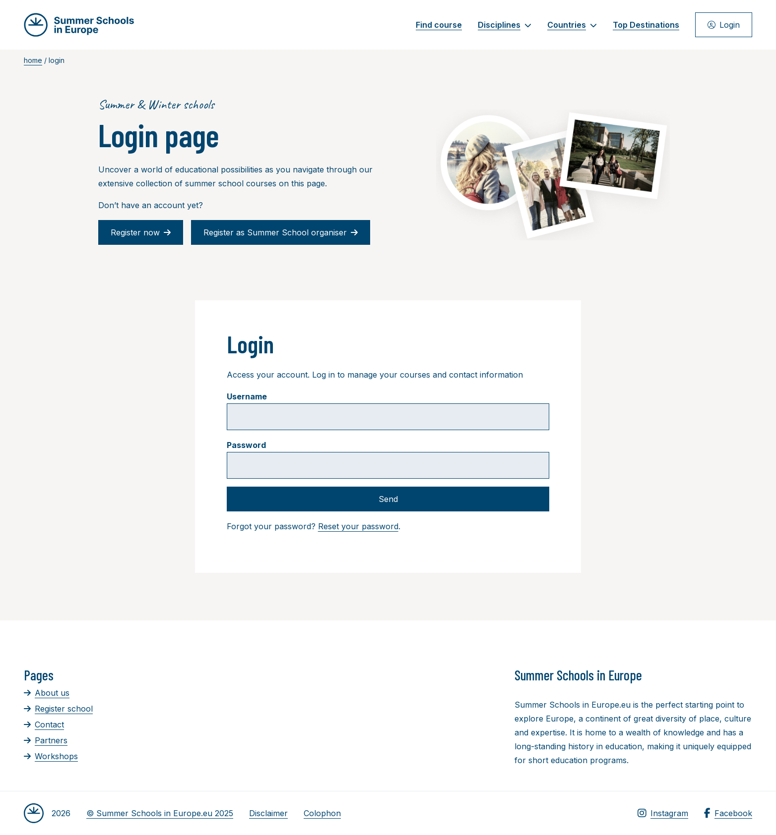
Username (247, 396)
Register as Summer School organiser (280, 232)
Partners (45, 740)
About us (46, 693)
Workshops (51, 756)
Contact (44, 724)
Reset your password (358, 526)
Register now (141, 232)
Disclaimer (268, 813)
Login (724, 25)
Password (246, 445)
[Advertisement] (368, 721)
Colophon (322, 813)
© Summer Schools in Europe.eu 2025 (159, 813)
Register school (58, 709)
